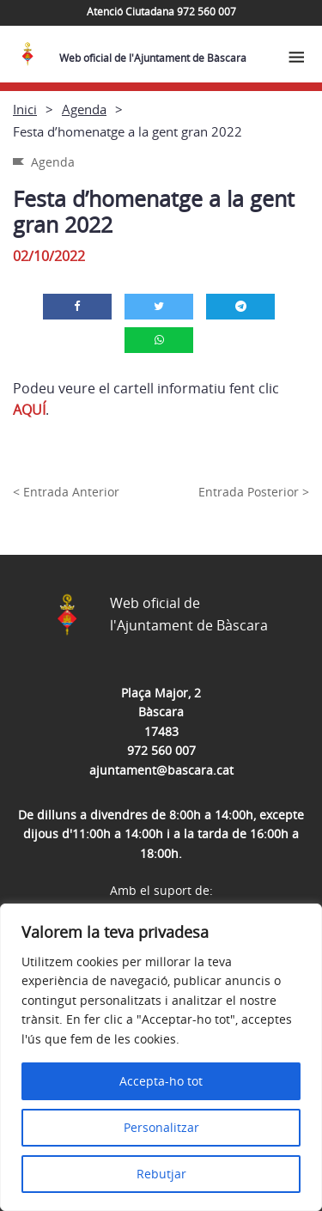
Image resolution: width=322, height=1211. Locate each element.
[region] (161, 1057)
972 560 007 (161, 750)
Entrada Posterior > (253, 492)
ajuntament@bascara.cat (161, 770)
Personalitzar (161, 1127)
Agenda (84, 109)
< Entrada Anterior (66, 492)
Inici (25, 109)
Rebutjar (161, 1173)
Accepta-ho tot (161, 1081)
